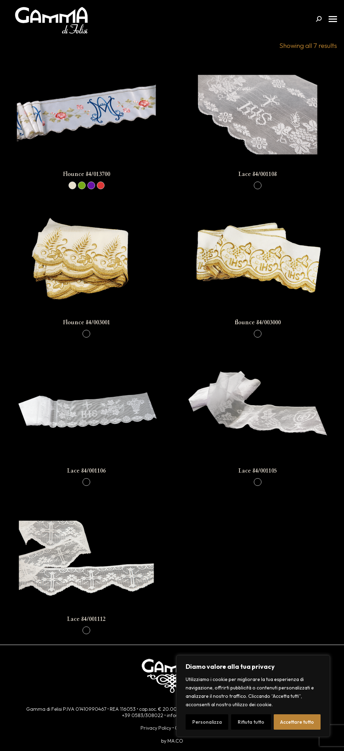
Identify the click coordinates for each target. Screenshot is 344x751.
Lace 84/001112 (86, 619)
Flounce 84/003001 (86, 322)
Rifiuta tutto (251, 722)
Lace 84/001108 (257, 174)
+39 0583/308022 (142, 715)
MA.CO (175, 741)
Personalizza (207, 722)
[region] (253, 696)
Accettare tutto (297, 722)
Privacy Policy (156, 728)
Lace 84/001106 (86, 471)
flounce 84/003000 (258, 322)
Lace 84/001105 (257, 471)
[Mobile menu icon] (333, 19)
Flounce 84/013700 (86, 174)
